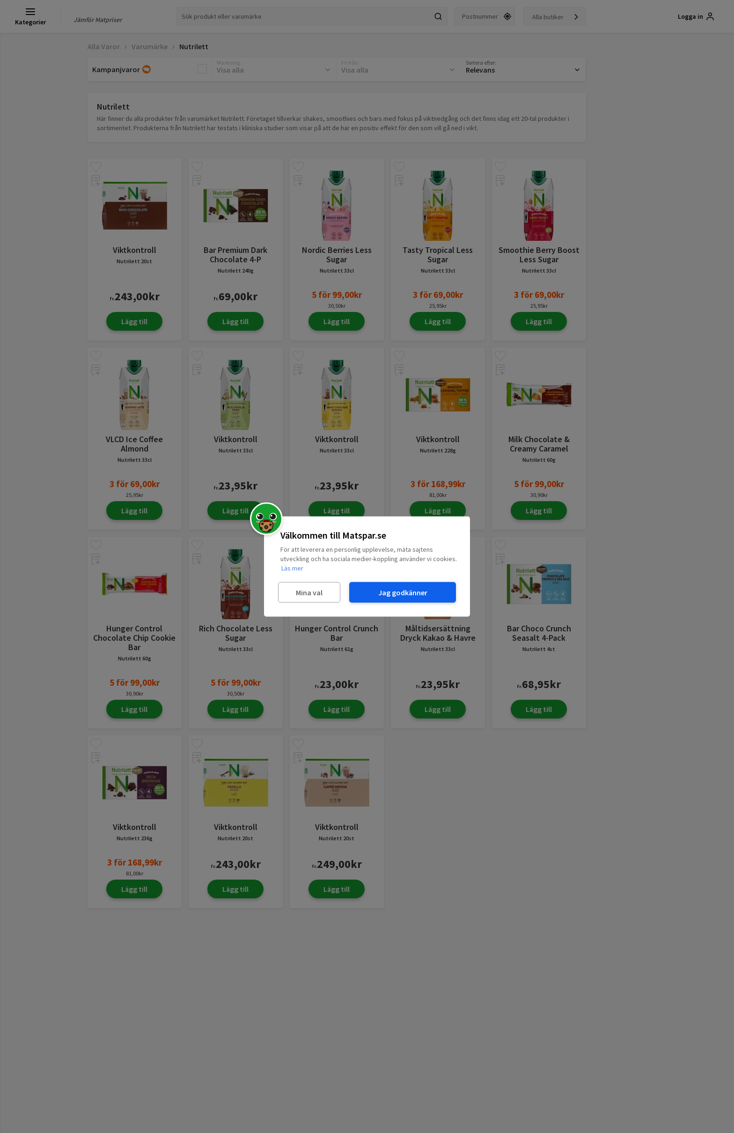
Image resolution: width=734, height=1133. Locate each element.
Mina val (309, 592)
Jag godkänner (402, 592)
